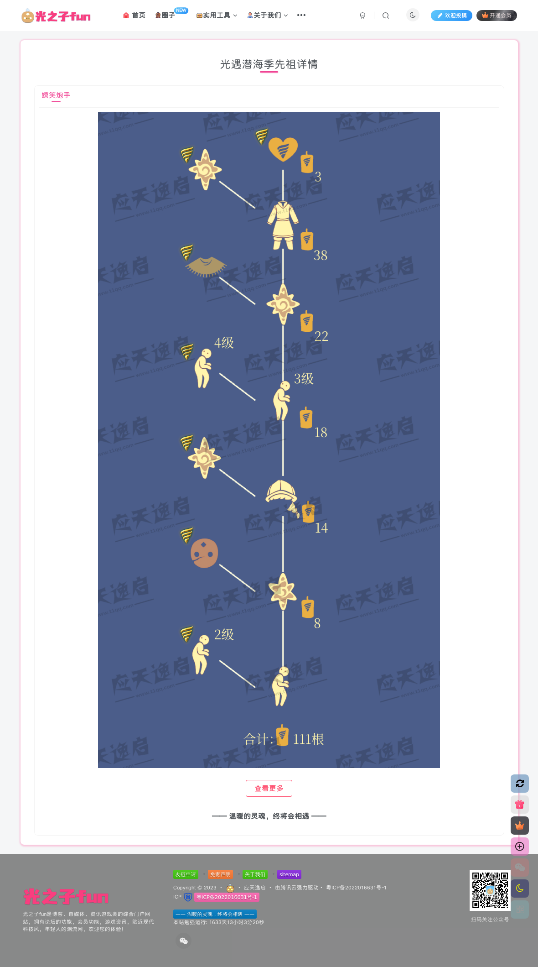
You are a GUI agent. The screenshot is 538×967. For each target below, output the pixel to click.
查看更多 (269, 788)
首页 (134, 15)
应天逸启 (255, 887)
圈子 (171, 14)
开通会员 (497, 15)
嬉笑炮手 (56, 95)
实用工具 (217, 15)
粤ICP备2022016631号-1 (356, 887)
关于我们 (268, 15)
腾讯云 (288, 887)
